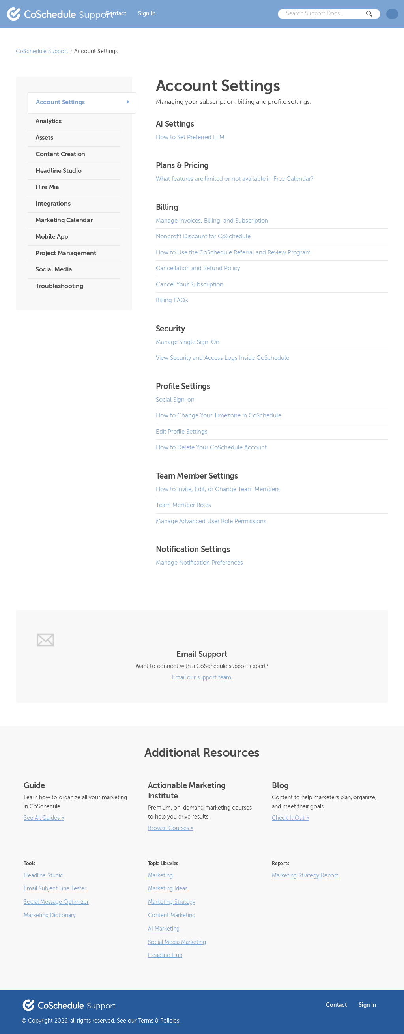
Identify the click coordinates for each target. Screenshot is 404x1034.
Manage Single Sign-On (187, 342)
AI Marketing (164, 929)
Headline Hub (165, 955)
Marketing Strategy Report (305, 876)
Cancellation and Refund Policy (198, 268)
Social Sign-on (175, 400)
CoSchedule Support (42, 51)
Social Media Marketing (177, 942)
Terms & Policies (158, 1021)
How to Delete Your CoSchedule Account (211, 448)
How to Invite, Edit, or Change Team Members (218, 489)
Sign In (147, 14)
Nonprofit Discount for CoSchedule (203, 236)
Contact (115, 14)
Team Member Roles (183, 505)
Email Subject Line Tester (55, 889)
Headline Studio (44, 876)
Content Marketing (171, 915)
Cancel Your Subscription (189, 285)
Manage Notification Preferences (199, 563)
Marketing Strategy (171, 902)
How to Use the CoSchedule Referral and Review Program (233, 253)
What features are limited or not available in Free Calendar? (235, 179)
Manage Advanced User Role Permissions (211, 521)
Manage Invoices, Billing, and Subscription (212, 221)
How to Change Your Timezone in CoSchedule (218, 416)
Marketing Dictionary (50, 915)
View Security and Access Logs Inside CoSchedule (222, 358)
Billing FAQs (172, 300)
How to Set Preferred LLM (190, 137)
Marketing (160, 876)
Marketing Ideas (167, 889)
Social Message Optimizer (56, 902)
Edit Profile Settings (182, 432)
